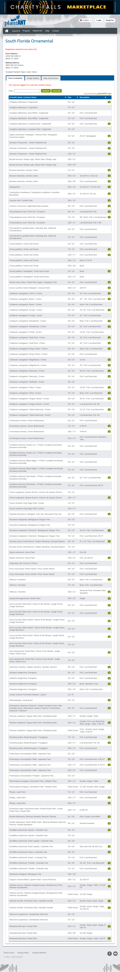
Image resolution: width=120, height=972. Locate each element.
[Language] (85, 20)
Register (110, 20)
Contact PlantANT (39, 953)
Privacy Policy (23, 953)
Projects (26, 31)
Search (16, 31)
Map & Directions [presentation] (51, 78)
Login (98, 20)
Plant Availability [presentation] (15, 78)
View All (56, 91)
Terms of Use (9, 953)
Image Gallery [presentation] (33, 78)
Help (47, 31)
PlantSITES (37, 31)
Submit (45, 91)
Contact (55, 31)
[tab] (15, 78)
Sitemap (53, 953)
